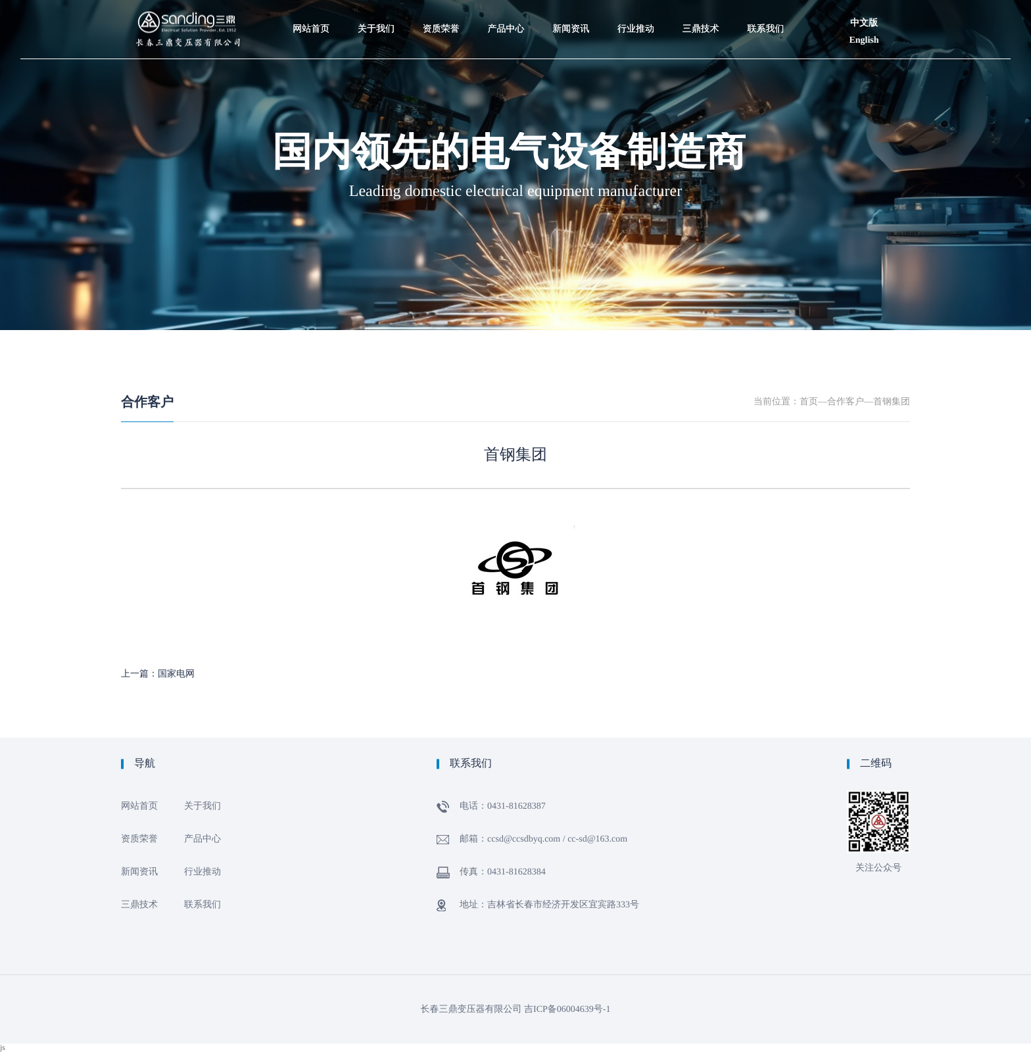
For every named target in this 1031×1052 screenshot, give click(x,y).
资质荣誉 (139, 839)
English (863, 40)
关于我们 (202, 806)
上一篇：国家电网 (158, 674)
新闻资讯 (139, 872)
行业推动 (202, 872)
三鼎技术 (139, 905)
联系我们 (202, 905)
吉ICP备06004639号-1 (567, 1010)
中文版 (864, 23)
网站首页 (139, 806)
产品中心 (202, 839)
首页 (809, 402)
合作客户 (147, 402)
